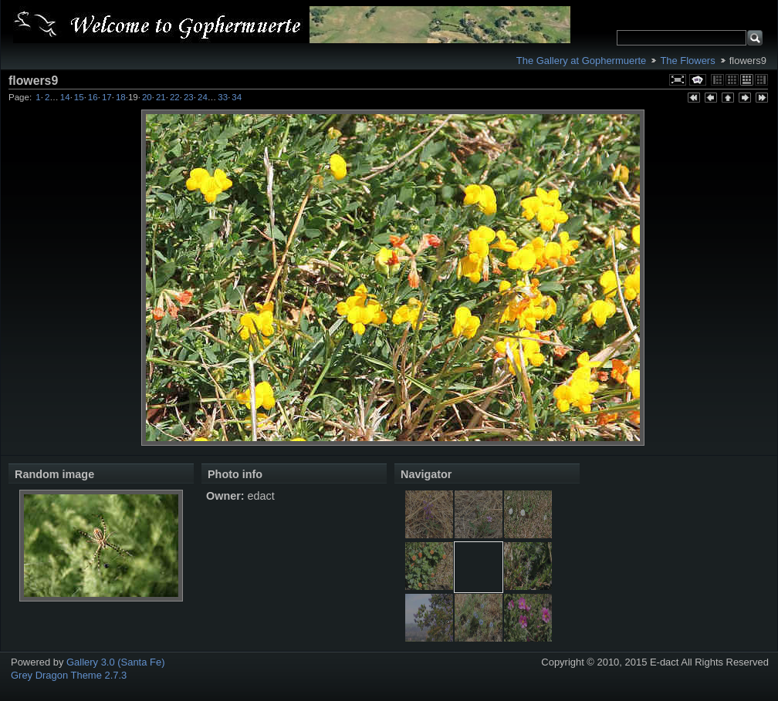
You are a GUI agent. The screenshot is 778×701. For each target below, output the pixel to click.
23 (189, 97)
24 (203, 97)
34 (237, 97)
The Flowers (687, 60)
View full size (677, 80)
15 (79, 97)
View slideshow (697, 80)
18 (121, 97)
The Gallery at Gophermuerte (581, 60)
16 (93, 97)
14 (65, 97)
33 (223, 97)
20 (147, 97)
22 (175, 97)
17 (107, 97)
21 (161, 97)
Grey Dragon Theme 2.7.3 (69, 675)
